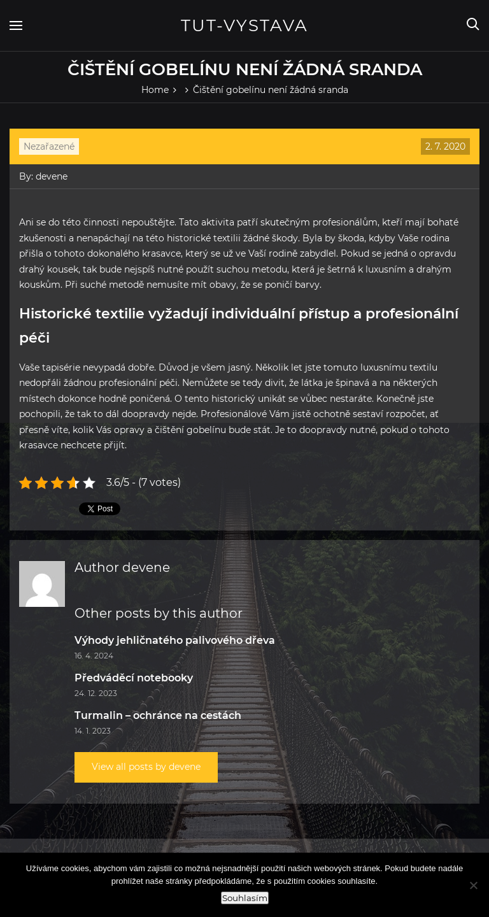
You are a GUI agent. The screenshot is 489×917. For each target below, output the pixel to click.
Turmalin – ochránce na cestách (157, 715)
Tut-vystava (244, 25)
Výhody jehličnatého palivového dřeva (174, 640)
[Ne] (473, 885)
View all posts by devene (146, 766)
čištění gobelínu (190, 430)
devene (51, 176)
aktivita (216, 222)
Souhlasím (244, 898)
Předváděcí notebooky (133, 678)
